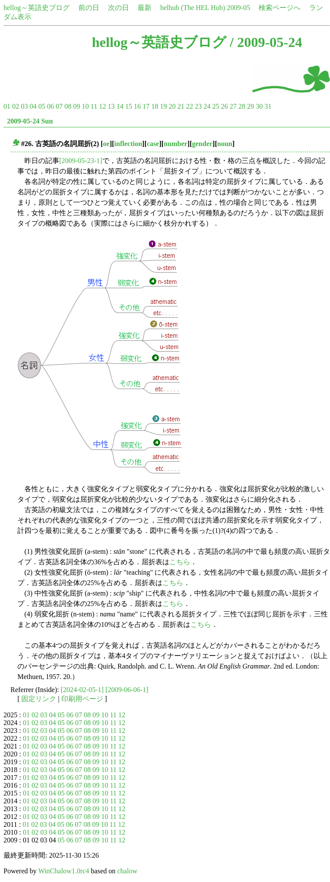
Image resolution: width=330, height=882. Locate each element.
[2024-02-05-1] (82, 689)
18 (154, 106)
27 (232, 106)
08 (67, 106)
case (153, 143)
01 (6, 106)
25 (215, 106)
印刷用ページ (82, 698)
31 (267, 106)
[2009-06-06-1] (126, 689)
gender (202, 143)
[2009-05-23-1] (80, 160)
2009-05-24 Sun (30, 121)
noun (224, 143)
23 (198, 106)
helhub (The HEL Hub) (192, 7)
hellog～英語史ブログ (36, 7)
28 (241, 106)
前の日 (88, 7)
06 (50, 106)
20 (171, 106)
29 (250, 106)
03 (24, 106)
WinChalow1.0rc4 (63, 871)
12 (102, 106)
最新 (145, 7)
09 (76, 106)
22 (189, 106)
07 (59, 106)
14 (119, 106)
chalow (127, 871)
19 (163, 106)
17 (145, 106)
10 (85, 106)
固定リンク (38, 698)
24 (206, 106)
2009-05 (238, 7)
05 (41, 106)
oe (106, 143)
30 (259, 106)
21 (180, 106)
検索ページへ (279, 7)
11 (94, 106)
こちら (179, 562)
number (175, 143)
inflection (128, 143)
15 (128, 106)
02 (15, 106)
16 (137, 106)
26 (224, 106)
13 (111, 106)
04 (33, 106)
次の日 (118, 7)
